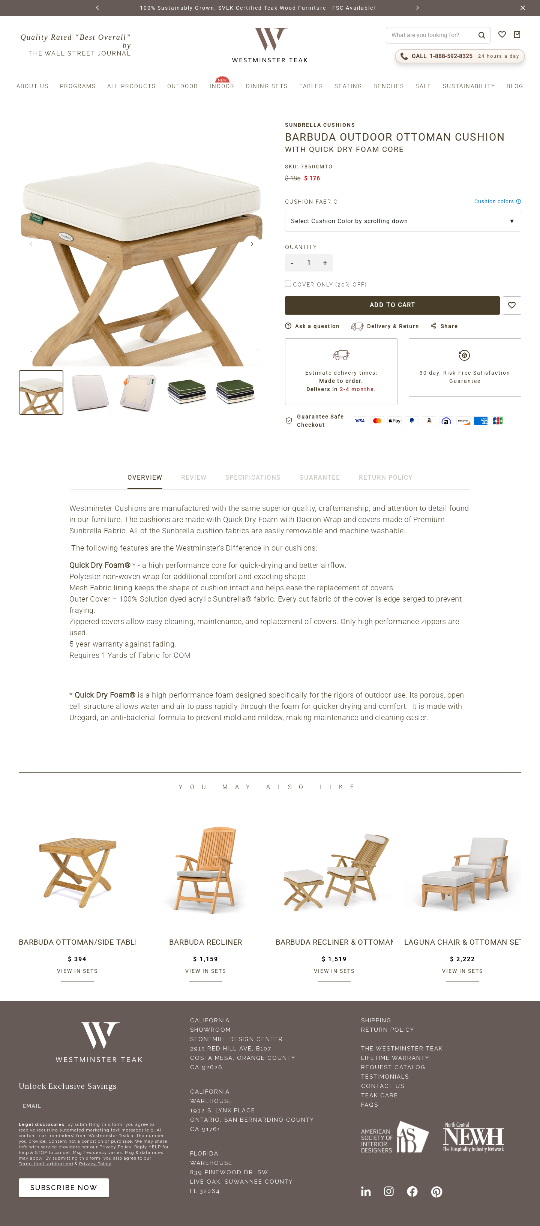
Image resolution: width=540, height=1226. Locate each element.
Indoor (222, 86)
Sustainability (469, 86)
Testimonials (385, 1076)
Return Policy (387, 1029)
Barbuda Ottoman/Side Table (77, 942)
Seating (348, 86)
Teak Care (379, 1095)
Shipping (376, 1020)
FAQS (369, 1104)
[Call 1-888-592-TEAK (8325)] (460, 56)
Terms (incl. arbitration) (46, 1163)
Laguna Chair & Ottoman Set (463, 942)
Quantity (301, 247)
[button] (98, 8)
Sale (424, 86)
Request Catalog (393, 1067)
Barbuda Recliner (205, 942)
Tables (311, 86)
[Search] (481, 35)
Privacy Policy (95, 1163)
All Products (131, 86)
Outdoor (182, 86)
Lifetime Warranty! (396, 1058)
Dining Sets (267, 86)
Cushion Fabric (311, 202)
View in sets (77, 971)
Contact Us (383, 1086)
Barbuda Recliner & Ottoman (334, 942)
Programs (78, 86)
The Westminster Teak (402, 1048)
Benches (389, 86)
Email (31, 1106)
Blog (515, 86)
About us (32, 86)
